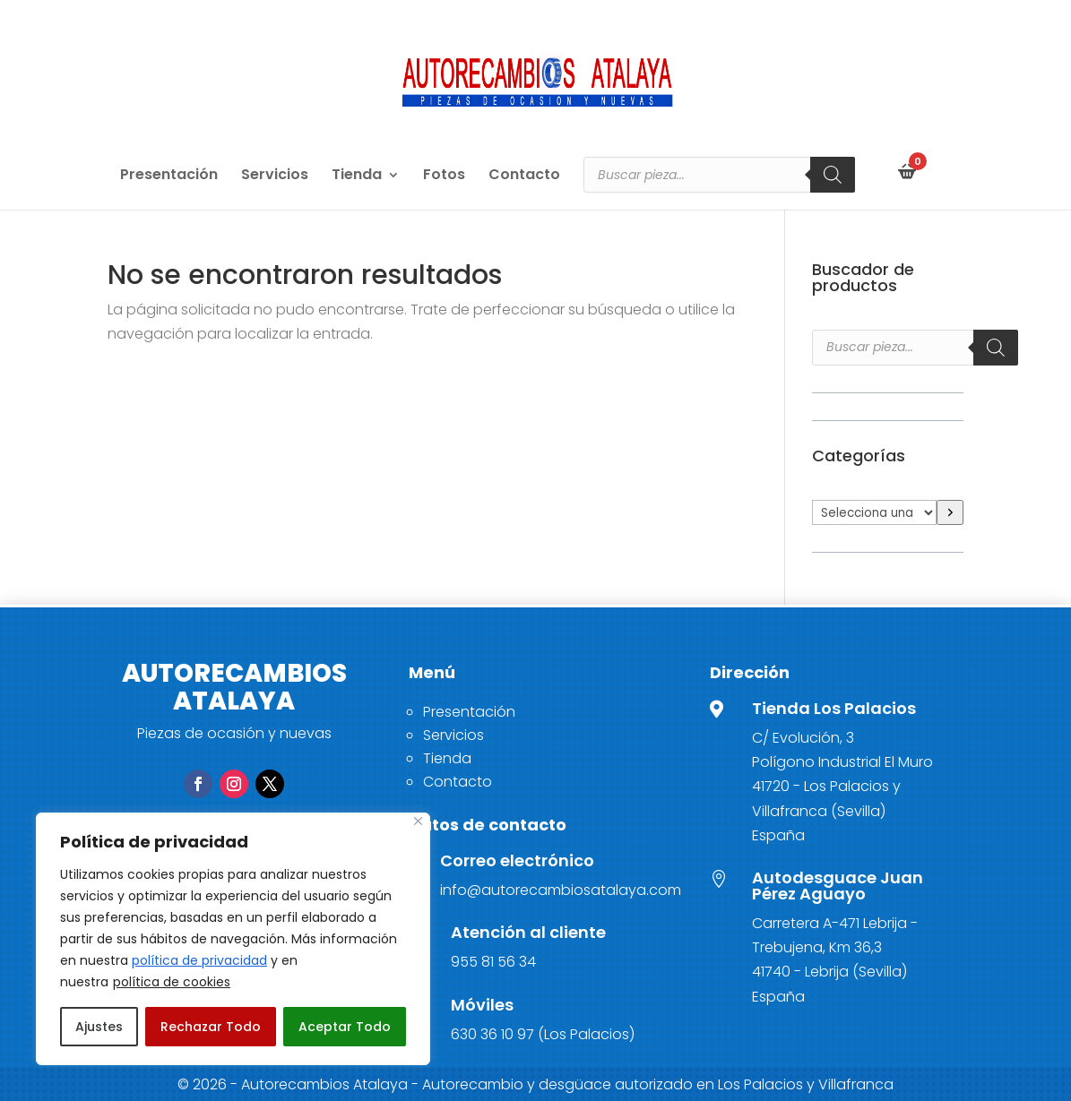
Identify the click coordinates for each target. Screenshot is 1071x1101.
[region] (233, 939)
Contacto (524, 176)
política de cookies (171, 982)
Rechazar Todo (210, 1027)
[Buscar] (832, 175)
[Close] (418, 821)
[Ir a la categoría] (950, 513)
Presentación (169, 176)
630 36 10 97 (492, 1034)
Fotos (444, 176)
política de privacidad (199, 960)
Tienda (357, 176)
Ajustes (99, 1027)
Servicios (274, 176)
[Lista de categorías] (874, 512)
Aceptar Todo (344, 1027)
